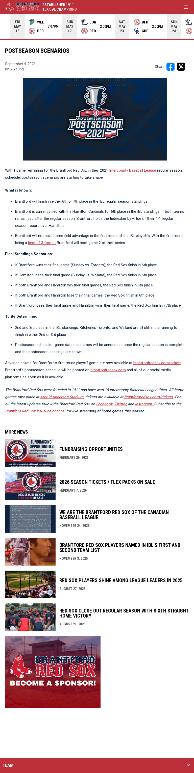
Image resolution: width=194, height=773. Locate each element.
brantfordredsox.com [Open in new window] (108, 370)
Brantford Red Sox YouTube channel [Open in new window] (35, 411)
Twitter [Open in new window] (120, 404)
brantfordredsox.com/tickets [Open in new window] (157, 363)
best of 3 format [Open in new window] (42, 243)
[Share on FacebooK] (170, 67)
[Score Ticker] (97, 26)
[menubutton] (186, 7)
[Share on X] (181, 67)
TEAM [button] (8, 765)
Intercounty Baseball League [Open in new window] (132, 170)
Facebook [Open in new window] (104, 404)
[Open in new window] (144, 404)
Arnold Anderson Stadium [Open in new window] (61, 397)
